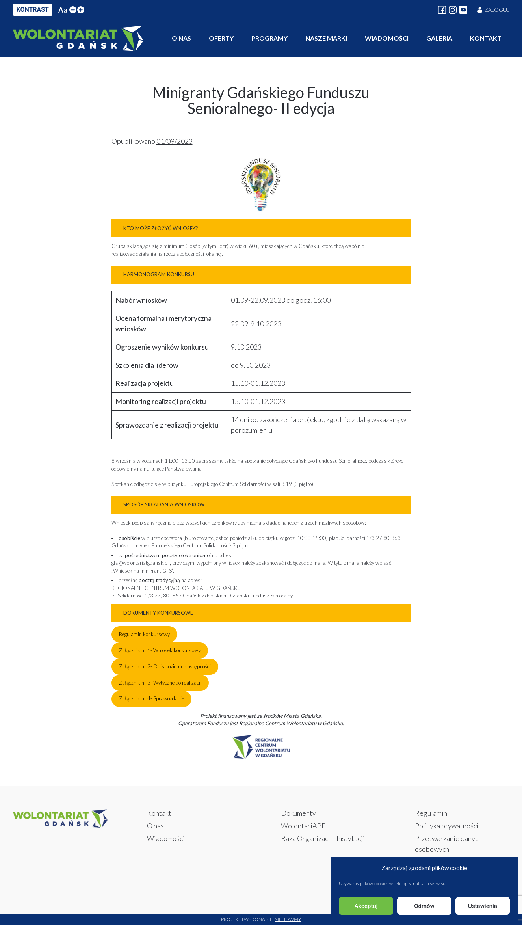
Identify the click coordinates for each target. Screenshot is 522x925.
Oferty (221, 38)
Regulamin (431, 813)
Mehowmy (288, 919)
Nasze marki (326, 38)
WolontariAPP (303, 825)
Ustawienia (482, 906)
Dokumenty (298, 813)
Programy (269, 38)
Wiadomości (387, 38)
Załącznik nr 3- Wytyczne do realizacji (160, 682)
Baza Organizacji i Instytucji (323, 838)
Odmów (424, 906)
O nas (181, 38)
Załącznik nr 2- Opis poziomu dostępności (165, 666)
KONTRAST (33, 9)
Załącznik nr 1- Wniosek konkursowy (160, 650)
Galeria (439, 38)
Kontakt (486, 38)
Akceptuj (365, 906)
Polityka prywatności (447, 825)
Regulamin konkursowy (144, 634)
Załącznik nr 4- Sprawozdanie (151, 698)
